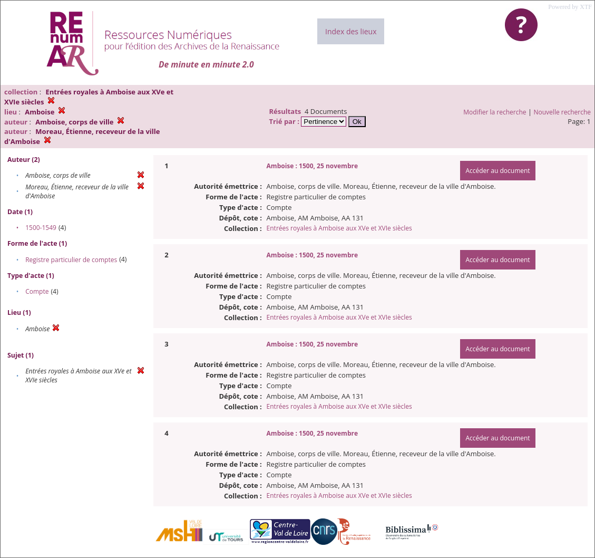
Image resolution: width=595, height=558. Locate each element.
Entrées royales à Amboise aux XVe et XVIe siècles (339, 228)
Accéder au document (497, 170)
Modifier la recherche (494, 112)
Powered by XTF (570, 7)
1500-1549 (40, 227)
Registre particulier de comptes (71, 259)
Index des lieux (350, 31)
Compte (36, 291)
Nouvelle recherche (562, 112)
